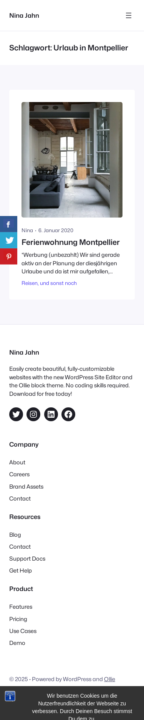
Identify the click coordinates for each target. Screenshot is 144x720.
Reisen (30, 283)
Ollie (109, 679)
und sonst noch (58, 283)
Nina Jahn (24, 15)
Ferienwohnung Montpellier (71, 242)
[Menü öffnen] (128, 15)
